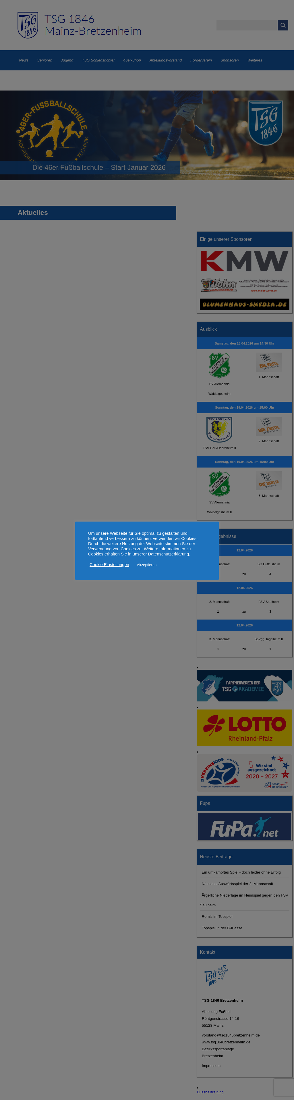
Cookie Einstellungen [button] (109, 564)
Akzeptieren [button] (147, 565)
